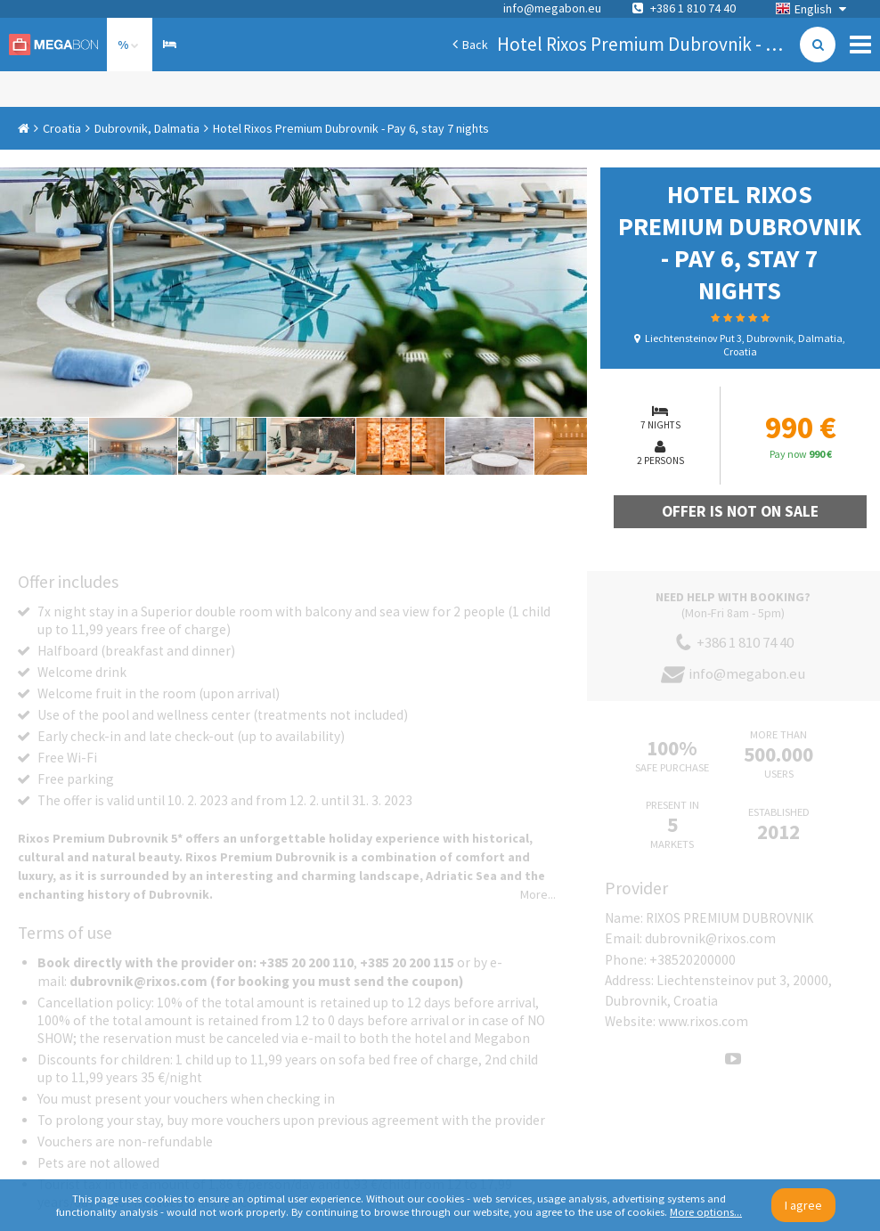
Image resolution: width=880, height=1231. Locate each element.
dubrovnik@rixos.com (710, 938)
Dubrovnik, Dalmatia (147, 128)
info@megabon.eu (552, 8)
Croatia (62, 128)
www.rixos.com (703, 1021)
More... (538, 894)
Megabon (53, 44)
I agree (803, 1205)
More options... (706, 1212)
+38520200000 (692, 959)
